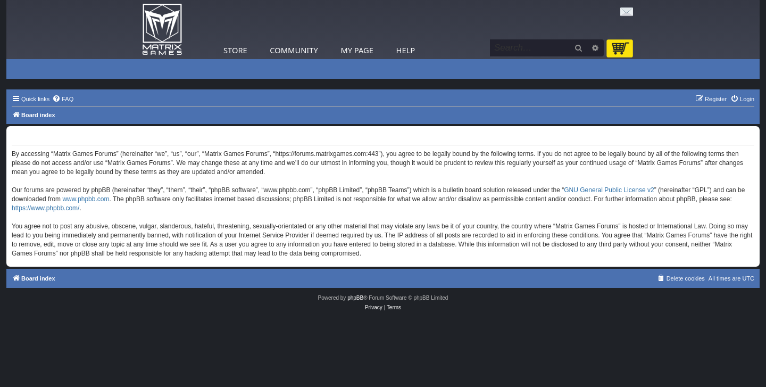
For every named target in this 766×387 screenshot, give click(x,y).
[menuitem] (62, 99)
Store (235, 50)
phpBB (355, 298)
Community (294, 50)
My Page (356, 50)
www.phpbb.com (85, 199)
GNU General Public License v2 (609, 190)
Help (405, 50)
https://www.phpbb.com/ (45, 208)
